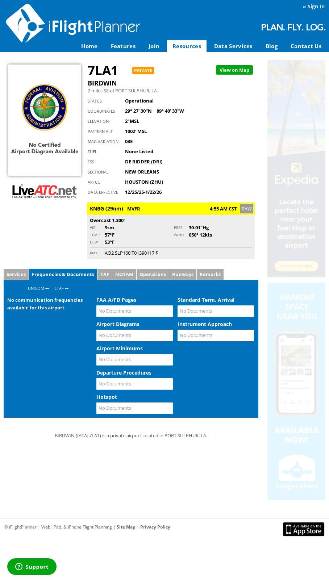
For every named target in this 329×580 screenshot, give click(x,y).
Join (154, 46)
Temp (95, 234)
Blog (272, 46)
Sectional (98, 172)
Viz (92, 227)
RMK (93, 252)
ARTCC (94, 182)
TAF (104, 274)
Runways (182, 274)
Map (234, 70)
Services (16, 274)
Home (89, 46)
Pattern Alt (100, 131)
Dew (94, 242)
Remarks (210, 274)
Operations (152, 274)
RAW (247, 208)
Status (95, 101)
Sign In (316, 6)
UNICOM (36, 288)
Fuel (92, 151)
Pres (178, 227)
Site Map (126, 527)
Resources (186, 46)
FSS (91, 161)
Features (123, 46)
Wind (179, 234)
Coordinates (101, 111)
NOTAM (124, 274)
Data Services (233, 46)
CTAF (59, 288)
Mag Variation (103, 141)
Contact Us (306, 46)
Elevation (98, 121)
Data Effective (103, 192)
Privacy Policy (155, 527)
